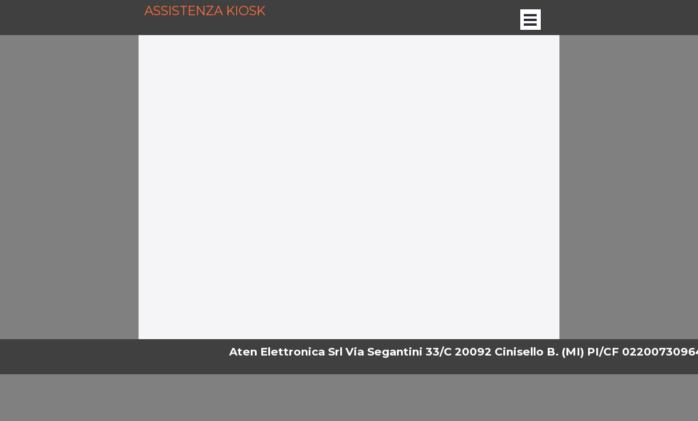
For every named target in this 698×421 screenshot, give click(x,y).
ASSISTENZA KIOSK (204, 10)
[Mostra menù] (530, 19)
